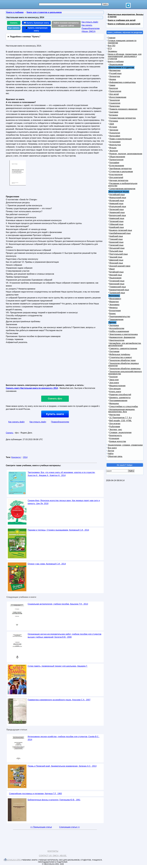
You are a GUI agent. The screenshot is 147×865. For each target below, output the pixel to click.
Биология (113, 88)
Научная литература (118, 180)
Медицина (114, 403)
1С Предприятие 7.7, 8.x (120, 418)
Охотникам (114, 351)
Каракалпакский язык (119, 290)
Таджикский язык (117, 293)
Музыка (112, 148)
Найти (110, 454)
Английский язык (117, 195)
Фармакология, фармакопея (122, 337)
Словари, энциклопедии (120, 432)
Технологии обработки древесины (125, 369)
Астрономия (114, 142)
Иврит (112, 269)
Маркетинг (114, 302)
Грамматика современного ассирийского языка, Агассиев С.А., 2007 (59, 700)
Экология (113, 151)
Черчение (113, 130)
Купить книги (55, 414)
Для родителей (116, 177)
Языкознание (115, 278)
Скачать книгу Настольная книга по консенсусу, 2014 (32, 388)
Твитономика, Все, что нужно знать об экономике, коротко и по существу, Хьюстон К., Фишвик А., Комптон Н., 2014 (61, 473)
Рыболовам (114, 426)
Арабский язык (116, 236)
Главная (111, 38)
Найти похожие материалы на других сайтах (66, 24)
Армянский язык (116, 218)
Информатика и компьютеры (122, 82)
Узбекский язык (116, 224)
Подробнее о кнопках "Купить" (25, 37)
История (113, 127)
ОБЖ (111, 124)
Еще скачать (14, 28)
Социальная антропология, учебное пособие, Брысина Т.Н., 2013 (58, 604)
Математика (114, 70)
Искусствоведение (117, 97)
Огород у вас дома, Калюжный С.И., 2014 (47, 564)
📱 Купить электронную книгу (36, 29)
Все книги (112, 448)
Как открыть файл (90, 22)
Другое (111, 451)
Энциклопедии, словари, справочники (125, 445)
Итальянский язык (117, 206)
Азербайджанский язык (120, 233)
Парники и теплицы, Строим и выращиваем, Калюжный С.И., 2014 (58, 530)
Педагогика (114, 106)
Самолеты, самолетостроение (123, 348)
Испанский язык (116, 200)
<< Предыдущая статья (41, 827)
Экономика (114, 305)
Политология (115, 91)
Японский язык (116, 263)
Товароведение (116, 319)
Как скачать (87, 25)
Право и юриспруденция (120, 139)
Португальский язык (118, 254)
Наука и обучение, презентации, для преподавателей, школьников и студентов (124, 56)
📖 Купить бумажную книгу (36, 23)
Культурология (116, 174)
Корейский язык (116, 227)
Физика (112, 79)
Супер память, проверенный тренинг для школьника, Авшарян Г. (58, 666)
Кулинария (114, 438)
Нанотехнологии (116, 340)
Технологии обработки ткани (122, 360)
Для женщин (115, 389)
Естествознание (116, 166)
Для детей (114, 94)
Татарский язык (116, 221)
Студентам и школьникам (121, 171)
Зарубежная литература (120, 169)
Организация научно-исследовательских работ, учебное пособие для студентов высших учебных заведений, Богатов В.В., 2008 (64, 635)
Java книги (114, 383)
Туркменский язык (117, 287)
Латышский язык (117, 248)
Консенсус (16, 457)
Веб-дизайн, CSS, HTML (120, 421)
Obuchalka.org (12, 860)
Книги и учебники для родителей (124, 24)
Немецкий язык (116, 203)
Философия (114, 136)
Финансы (113, 308)
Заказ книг (114, 380)
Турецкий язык (116, 239)
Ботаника (113, 115)
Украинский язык (117, 212)
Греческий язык (116, 245)
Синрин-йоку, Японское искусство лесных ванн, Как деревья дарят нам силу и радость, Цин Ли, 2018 (64, 502)
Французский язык (117, 198)
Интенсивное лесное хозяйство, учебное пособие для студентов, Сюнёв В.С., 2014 (63, 738)
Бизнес (112, 313)
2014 (25, 457)
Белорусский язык (117, 215)
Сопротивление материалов (122, 189)
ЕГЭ (110, 48)
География (114, 163)
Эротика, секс (115, 429)
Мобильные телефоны (119, 354)
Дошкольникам (116, 64)
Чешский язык (115, 257)
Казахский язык (116, 242)
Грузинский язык (116, 281)
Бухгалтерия (115, 311)
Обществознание (117, 157)
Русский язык (115, 73)
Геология (113, 377)
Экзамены (112, 51)
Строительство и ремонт (120, 357)
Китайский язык (116, 272)
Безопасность (115, 435)
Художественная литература (122, 118)
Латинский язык (116, 209)
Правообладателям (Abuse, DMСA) (91, 29)
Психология (114, 133)
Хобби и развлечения (119, 331)
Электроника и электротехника (123, 334)
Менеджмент (115, 299)
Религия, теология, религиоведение (125, 154)
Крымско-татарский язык (120, 230)
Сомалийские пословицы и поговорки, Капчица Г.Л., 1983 (35, 794)
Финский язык (115, 275)
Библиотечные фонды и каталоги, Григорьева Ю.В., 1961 (54, 800)
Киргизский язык (116, 284)
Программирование (118, 400)
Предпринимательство (119, 316)
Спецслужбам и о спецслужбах (123, 406)
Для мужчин (114, 424)
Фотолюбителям (116, 328)
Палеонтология (116, 160)
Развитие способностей (120, 395)
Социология (114, 103)
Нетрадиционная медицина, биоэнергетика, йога (121, 410)
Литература (114, 76)
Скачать (14, 23)
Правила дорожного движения (123, 109)
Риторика (113, 121)
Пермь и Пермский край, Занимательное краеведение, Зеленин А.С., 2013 (62, 766)
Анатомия (113, 112)
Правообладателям (60, 422)
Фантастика (114, 415)
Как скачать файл (16, 422)
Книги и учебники (116, 61)
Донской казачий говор (119, 266)
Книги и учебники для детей (121, 20)
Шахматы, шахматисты (119, 398)
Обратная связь (115, 456)
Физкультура (115, 145)
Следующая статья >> (69, 827)
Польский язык (116, 251)
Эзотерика (114, 325)
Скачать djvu (55, 398)
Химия (112, 85)
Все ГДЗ (111, 46)
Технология (114, 100)
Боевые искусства (117, 441)
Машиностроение (117, 386)
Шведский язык (116, 260)
